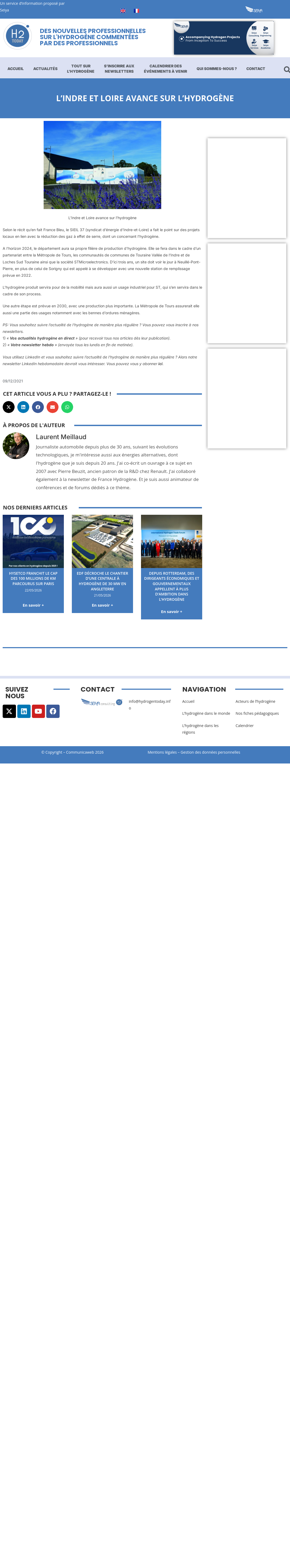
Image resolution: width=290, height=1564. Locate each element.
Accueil (15, 68)
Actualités (45, 68)
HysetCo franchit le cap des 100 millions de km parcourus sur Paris (33, 578)
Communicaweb (80, 752)
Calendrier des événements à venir (165, 68)
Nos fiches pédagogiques (257, 713)
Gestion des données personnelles (212, 752)
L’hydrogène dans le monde (206, 713)
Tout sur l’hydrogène (80, 68)
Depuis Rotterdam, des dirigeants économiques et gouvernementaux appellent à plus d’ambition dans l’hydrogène (171, 586)
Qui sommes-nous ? (217, 68)
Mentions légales (162, 752)
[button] (9, 407)
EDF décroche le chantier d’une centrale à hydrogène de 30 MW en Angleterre (103, 581)
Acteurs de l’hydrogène (255, 701)
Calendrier (245, 725)
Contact (255, 68)
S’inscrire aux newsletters (119, 68)
